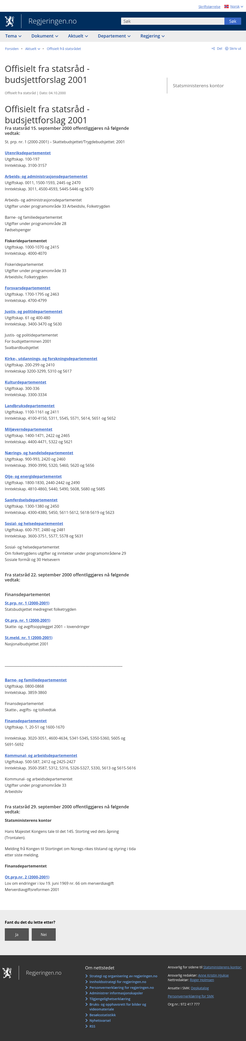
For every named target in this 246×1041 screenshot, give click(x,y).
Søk (232, 21)
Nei (44, 934)
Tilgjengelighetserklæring (109, 999)
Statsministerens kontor (198, 85)
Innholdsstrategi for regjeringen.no (117, 981)
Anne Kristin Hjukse (213, 975)
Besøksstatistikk (102, 1015)
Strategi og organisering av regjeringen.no (123, 976)
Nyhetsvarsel (100, 1020)
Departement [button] (112, 36)
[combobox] (172, 21)
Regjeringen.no (49, 21)
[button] (32, 48)
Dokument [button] (43, 36)
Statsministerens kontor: (222, 967)
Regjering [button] (151, 36)
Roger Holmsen (202, 980)
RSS (92, 1026)
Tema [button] (11, 36)
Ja (16, 934)
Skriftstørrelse (209, 6)
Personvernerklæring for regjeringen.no (121, 987)
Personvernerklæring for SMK (191, 996)
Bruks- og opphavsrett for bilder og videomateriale (117, 1006)
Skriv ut (235, 48)
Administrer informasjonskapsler (116, 993)
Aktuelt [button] (76, 36)
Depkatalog (200, 988)
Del (219, 48)
